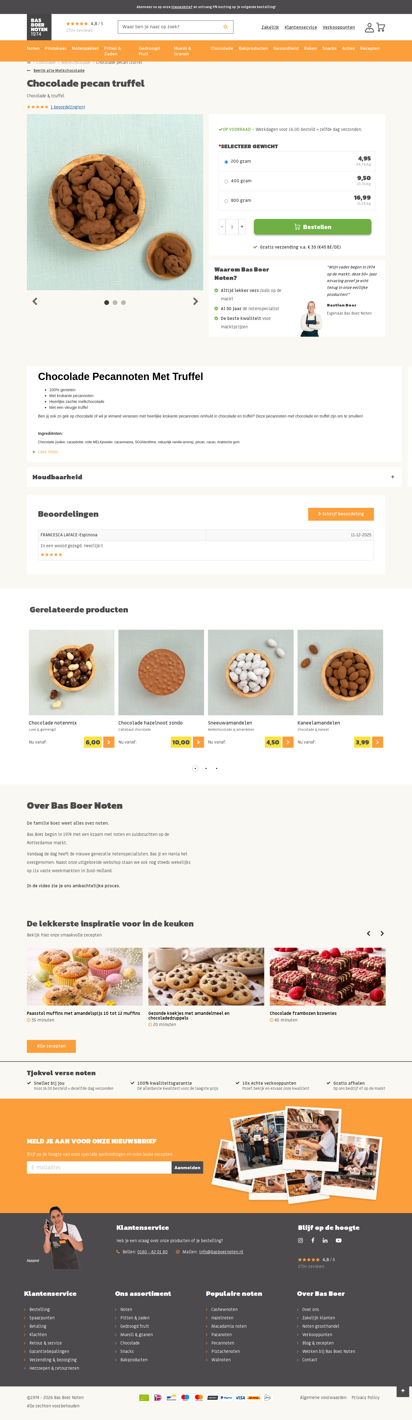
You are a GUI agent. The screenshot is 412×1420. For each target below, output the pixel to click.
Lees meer (48, 452)
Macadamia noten (226, 1326)
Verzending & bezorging (50, 1360)
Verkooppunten (339, 27)
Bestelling (37, 1309)
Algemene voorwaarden (323, 1397)
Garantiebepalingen (46, 1351)
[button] (195, 768)
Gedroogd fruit (132, 1326)
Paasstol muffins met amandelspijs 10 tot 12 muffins (83, 1013)
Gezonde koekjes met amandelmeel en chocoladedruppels (189, 1016)
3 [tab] (123, 303)
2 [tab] (115, 303)
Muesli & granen (134, 1335)
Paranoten (219, 1335)
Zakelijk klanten (316, 1318)
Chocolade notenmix (53, 723)
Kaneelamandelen (319, 723)
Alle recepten (51, 1046)
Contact (307, 1360)
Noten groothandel (318, 1326)
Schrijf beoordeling (341, 514)
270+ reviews (79, 30)
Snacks (124, 1351)
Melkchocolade (75, 62)
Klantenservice (301, 27)
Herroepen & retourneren (51, 1368)
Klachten (35, 1335)
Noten (123, 1309)
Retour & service (43, 1343)
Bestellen (312, 227)
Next (195, 300)
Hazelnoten (219, 1318)
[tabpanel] (115, 202)
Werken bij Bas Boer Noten (326, 1351)
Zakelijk (270, 27)
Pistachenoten (223, 1351)
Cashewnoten (222, 1309)
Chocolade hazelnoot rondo (150, 723)
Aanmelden (187, 1167)
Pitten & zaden (132, 1318)
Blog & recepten (315, 1343)
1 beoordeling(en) (68, 107)
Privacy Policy (365, 1397)
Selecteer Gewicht (249, 146)
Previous (34, 300)
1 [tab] (106, 303)
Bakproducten (131, 1360)
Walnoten (218, 1360)
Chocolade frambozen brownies (303, 1013)
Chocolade (46, 62)
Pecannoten (220, 1343)
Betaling (35, 1326)
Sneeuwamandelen (230, 723)
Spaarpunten (39, 1318)
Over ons (308, 1309)
